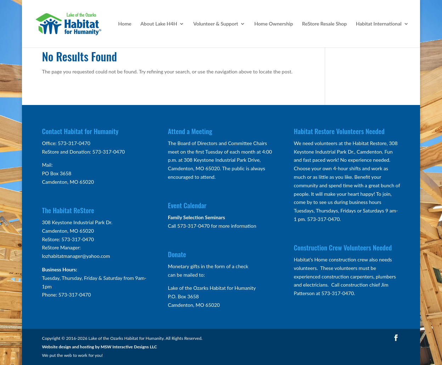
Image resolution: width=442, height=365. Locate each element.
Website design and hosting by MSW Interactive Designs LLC (99, 346)
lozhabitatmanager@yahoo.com (76, 256)
